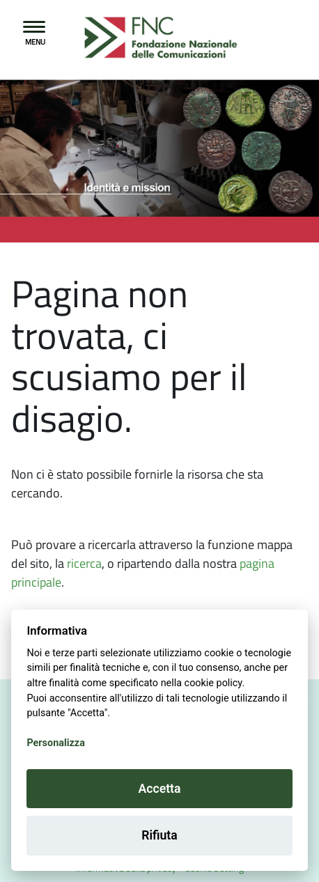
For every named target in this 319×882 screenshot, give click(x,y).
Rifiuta (159, 835)
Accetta (160, 789)
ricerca (84, 563)
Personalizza (55, 743)
